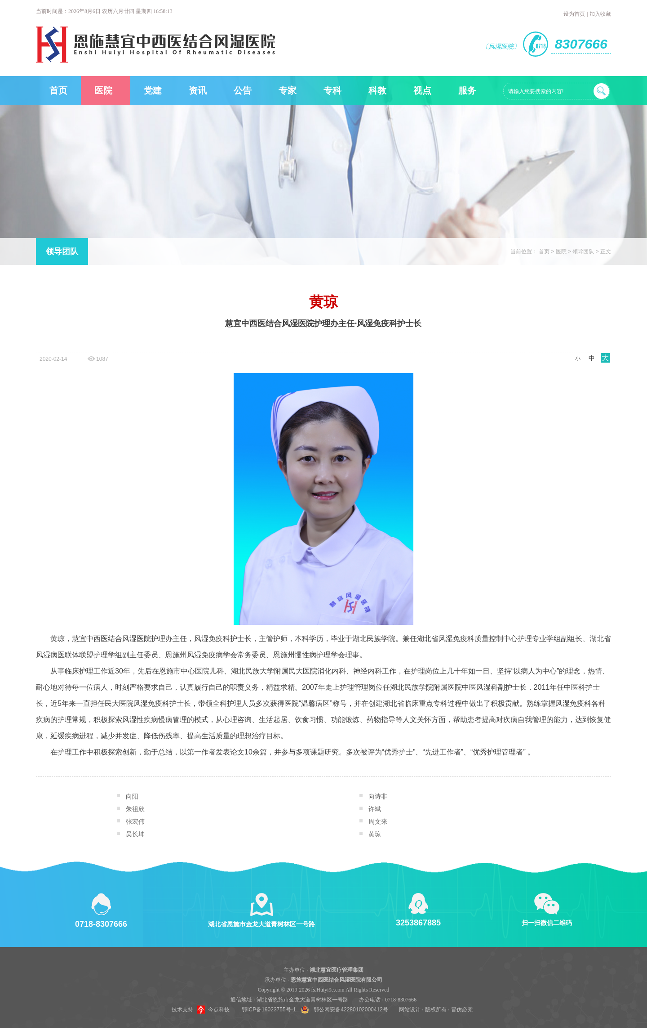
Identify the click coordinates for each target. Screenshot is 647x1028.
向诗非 (377, 796)
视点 (422, 90)
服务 (467, 90)
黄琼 (374, 834)
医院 (103, 90)
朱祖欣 (135, 809)
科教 (377, 90)
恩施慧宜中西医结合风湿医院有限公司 (336, 980)
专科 (332, 90)
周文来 (377, 821)
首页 (58, 90)
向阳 (132, 796)
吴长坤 (135, 834)
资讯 (198, 90)
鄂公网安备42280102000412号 (351, 1009)
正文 (605, 251)
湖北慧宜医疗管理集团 (336, 970)
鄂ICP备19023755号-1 (269, 1009)
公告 (243, 90)
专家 (288, 90)
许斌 (374, 809)
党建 (153, 90)
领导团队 (62, 251)
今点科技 (219, 1009)
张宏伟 (135, 821)
